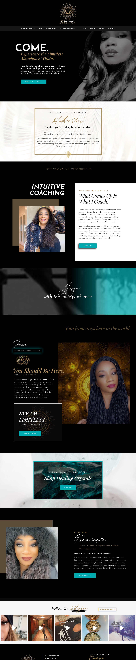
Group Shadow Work (51, 654)
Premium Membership (53, 657)
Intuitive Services (52, 651)
